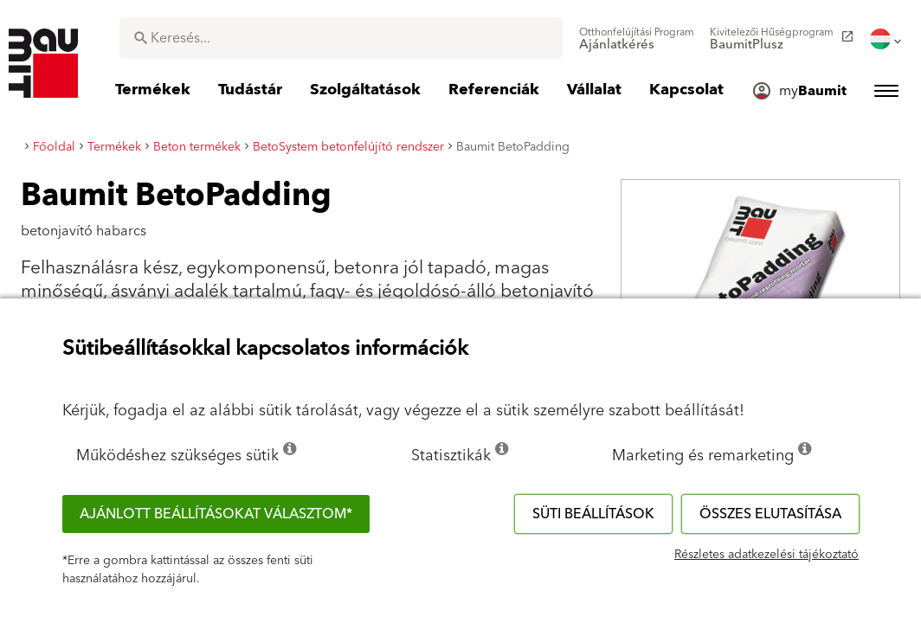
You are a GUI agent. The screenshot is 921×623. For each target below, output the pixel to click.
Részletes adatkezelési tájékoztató (766, 554)
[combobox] (341, 38)
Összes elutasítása (770, 514)
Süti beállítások (593, 514)
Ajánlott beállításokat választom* (216, 514)
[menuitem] (636, 39)
